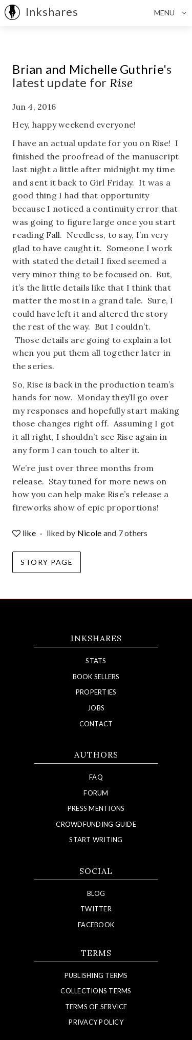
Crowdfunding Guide (96, 824)
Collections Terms (95, 991)
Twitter (96, 909)
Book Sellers (96, 676)
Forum (95, 793)
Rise (121, 83)
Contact (96, 724)
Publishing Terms (96, 975)
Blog (96, 893)
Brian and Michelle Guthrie (87, 69)
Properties (96, 692)
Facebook (96, 925)
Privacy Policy (96, 1022)
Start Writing (95, 839)
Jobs (96, 708)
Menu (173, 13)
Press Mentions (96, 808)
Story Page (46, 562)
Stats (96, 661)
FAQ (96, 777)
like (24, 533)
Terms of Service (96, 1007)
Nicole (89, 533)
